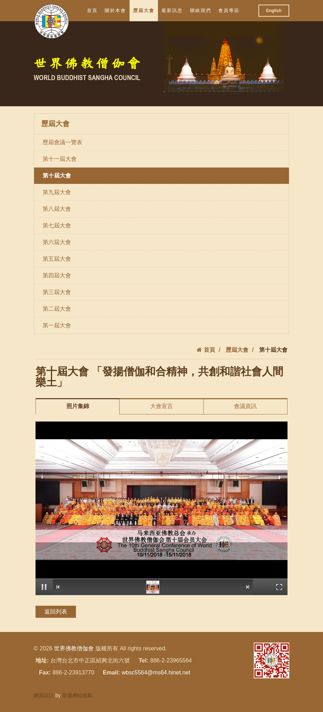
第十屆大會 (57, 176)
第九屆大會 (57, 192)
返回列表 (55, 612)
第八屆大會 (57, 209)
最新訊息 (172, 10)
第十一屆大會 (60, 159)
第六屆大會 (57, 242)
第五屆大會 (57, 259)
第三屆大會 (57, 292)
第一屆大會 (57, 325)
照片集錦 (77, 406)
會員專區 (229, 10)
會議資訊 (245, 406)
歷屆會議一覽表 (62, 142)
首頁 (92, 10)
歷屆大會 (143, 10)
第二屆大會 (57, 309)
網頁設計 (44, 695)
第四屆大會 (57, 275)
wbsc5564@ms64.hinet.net (156, 672)
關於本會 (115, 10)
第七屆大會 (57, 225)
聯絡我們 (200, 10)
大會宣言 (161, 406)
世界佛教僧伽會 (74, 648)
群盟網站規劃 (77, 695)
